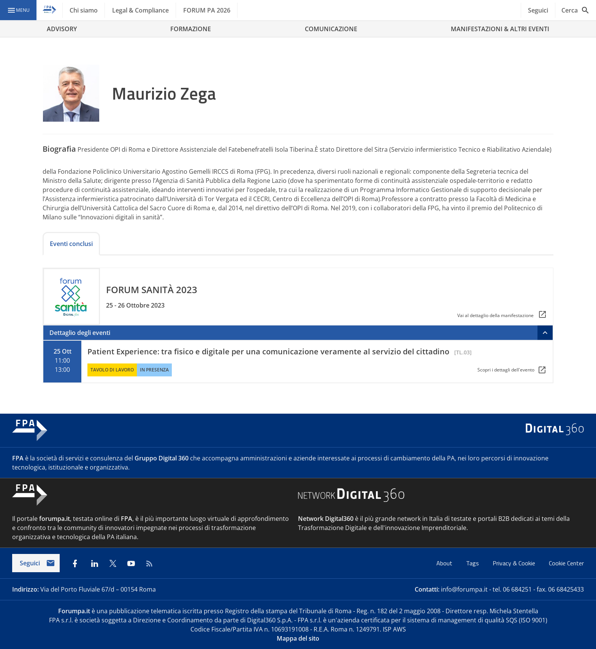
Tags (473, 563)
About (445, 563)
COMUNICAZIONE (331, 29)
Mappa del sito (298, 638)
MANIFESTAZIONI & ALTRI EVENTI (500, 29)
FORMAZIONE (190, 29)
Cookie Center (566, 563)
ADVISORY (62, 29)
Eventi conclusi (71, 244)
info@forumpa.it (464, 589)
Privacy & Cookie (515, 563)
